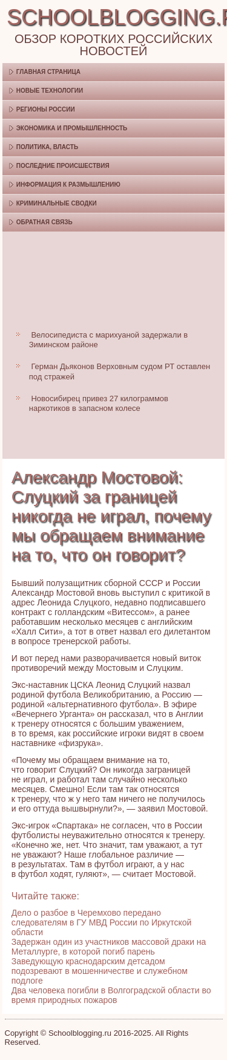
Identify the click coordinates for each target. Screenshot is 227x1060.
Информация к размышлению (68, 184)
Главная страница (48, 71)
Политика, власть (47, 147)
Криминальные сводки (56, 203)
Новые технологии (50, 90)
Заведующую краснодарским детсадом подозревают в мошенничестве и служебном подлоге (100, 970)
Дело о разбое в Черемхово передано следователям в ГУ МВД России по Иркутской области (102, 922)
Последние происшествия (63, 165)
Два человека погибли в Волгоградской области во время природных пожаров (111, 995)
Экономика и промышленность (71, 128)
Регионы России (45, 109)
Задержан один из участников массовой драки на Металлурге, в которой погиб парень (109, 946)
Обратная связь (44, 222)
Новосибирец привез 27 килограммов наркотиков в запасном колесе (98, 403)
